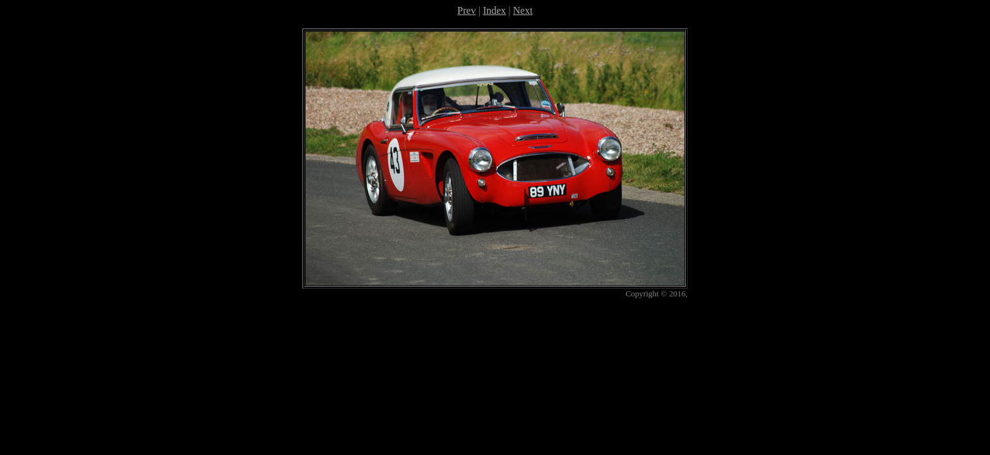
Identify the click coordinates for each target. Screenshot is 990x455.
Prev (466, 10)
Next (523, 10)
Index (494, 10)
